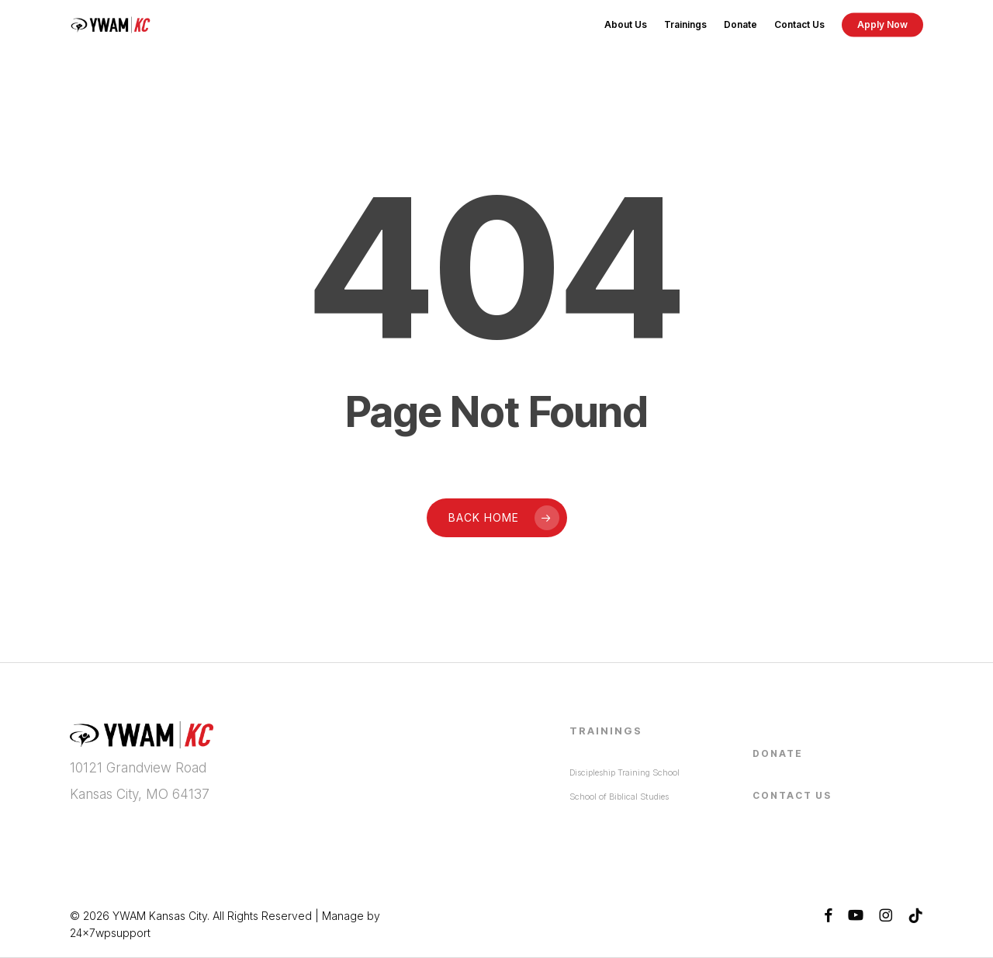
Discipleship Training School (624, 771)
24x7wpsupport (110, 932)
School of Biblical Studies (619, 795)
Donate (778, 752)
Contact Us (792, 794)
